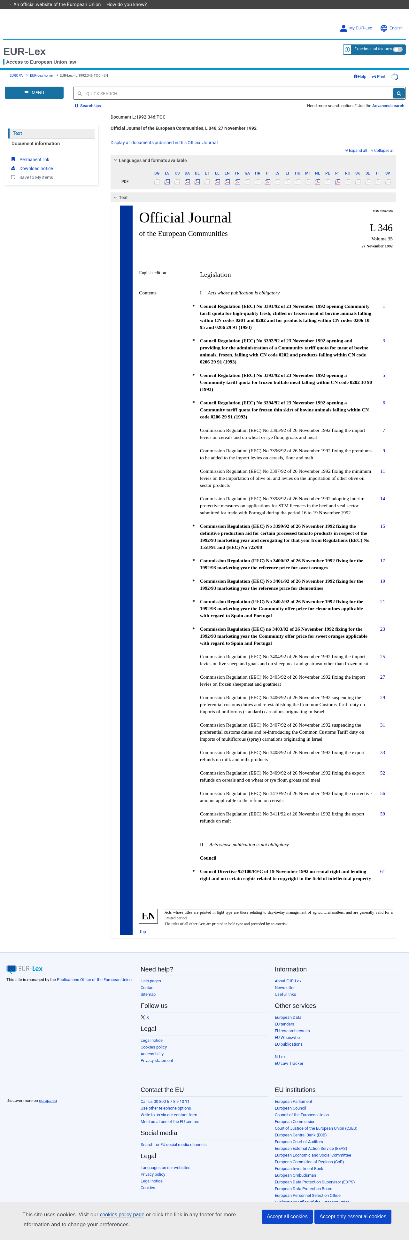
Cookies (148, 1178)
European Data (288, 1008)
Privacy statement (157, 1051)
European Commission (295, 1112)
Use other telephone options (166, 1099)
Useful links (285, 985)
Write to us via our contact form (169, 1106)
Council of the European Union (302, 1106)
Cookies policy (154, 1038)
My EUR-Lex (356, 19)
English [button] (391, 19)
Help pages (151, 972)
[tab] (253, 151)
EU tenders (284, 1015)
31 (382, 716)
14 (382, 489)
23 (382, 620)
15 (382, 517)
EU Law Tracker (289, 1054)
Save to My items (31, 168)
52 (382, 764)
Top (142, 922)
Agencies (283, 1199)
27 (382, 668)
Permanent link (29, 150)
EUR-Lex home (41, 67)
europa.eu (48, 1091)
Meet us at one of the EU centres (170, 1112)
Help (359, 67)
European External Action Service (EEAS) (311, 1139)
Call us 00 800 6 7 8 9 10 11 (165, 1092)
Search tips (88, 96)
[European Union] (22, 1081)
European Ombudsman (295, 1166)
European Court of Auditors (299, 1132)
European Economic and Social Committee (313, 1146)
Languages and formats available (149, 151)
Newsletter (285, 978)
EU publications (289, 1035)
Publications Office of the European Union (94, 970)
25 (382, 647)
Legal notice (152, 1031)
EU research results (292, 1021)
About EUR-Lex (288, 972)
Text (17, 124)
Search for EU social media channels (174, 1135)
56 (382, 784)
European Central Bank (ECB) (301, 1126)
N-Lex (280, 1047)
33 (382, 743)
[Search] (399, 84)
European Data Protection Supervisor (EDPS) (315, 1173)
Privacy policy (153, 1165)
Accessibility (152, 1044)
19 (382, 572)
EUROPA (16, 67)
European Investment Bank (299, 1159)
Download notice (31, 159)
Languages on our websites (165, 1158)
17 (382, 551)
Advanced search (388, 96)
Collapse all (382, 141)
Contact (148, 978)
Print (378, 67)
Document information (36, 134)
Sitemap (148, 985)
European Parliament (293, 1092)
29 (382, 688)
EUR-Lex (24, 42)
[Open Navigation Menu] (34, 84)
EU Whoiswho (287, 1028)
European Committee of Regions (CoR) (309, 1152)
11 (382, 462)
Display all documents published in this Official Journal (164, 133)
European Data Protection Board (303, 1179)
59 (382, 804)
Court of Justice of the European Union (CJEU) (316, 1119)
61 (382, 862)
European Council (290, 1099)
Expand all (356, 141)
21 (382, 592)
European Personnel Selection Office (308, 1186)
